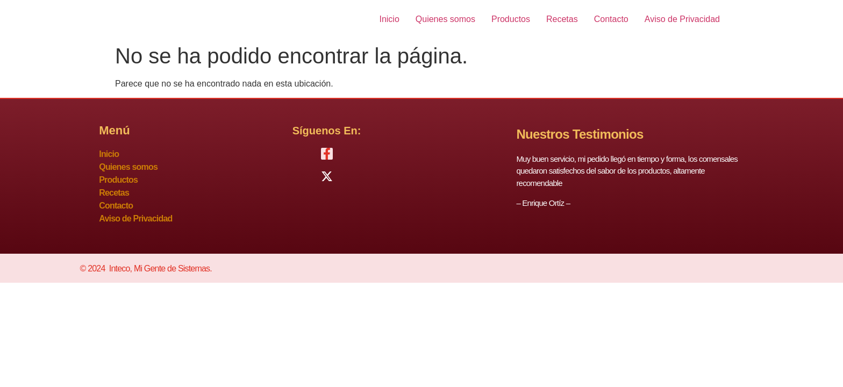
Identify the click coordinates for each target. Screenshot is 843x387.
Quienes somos (445, 19)
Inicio (389, 19)
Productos (510, 19)
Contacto (611, 19)
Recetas (562, 19)
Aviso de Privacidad (682, 19)
